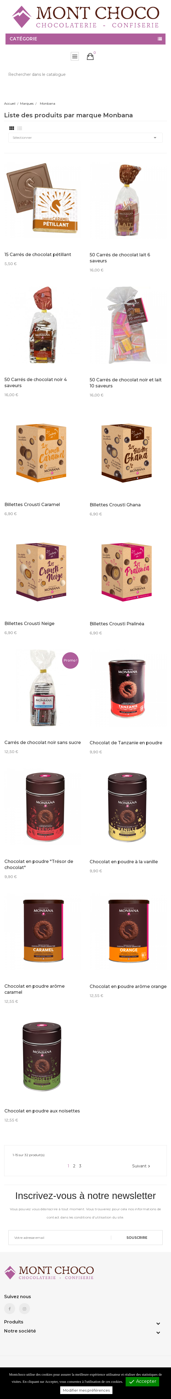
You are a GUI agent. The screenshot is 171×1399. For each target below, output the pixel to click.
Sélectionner (85, 137)
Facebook (10, 1308)
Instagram (24, 1308)
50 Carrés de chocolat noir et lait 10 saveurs (126, 382)
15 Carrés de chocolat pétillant (37, 254)
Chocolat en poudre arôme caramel (34, 989)
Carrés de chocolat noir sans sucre (42, 742)
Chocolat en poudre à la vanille (124, 861)
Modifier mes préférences (86, 1390)
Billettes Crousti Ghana (115, 504)
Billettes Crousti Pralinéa (117, 623)
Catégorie (23, 38)
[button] (90, 57)
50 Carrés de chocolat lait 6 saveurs (120, 257)
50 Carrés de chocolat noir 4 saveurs (35, 382)
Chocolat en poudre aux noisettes (42, 1111)
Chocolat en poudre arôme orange (128, 986)
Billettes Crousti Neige (29, 623)
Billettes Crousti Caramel (32, 504)
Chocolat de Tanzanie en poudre (126, 742)
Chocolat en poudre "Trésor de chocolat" (38, 864)
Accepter (142, 1381)
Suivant (141, 1166)
